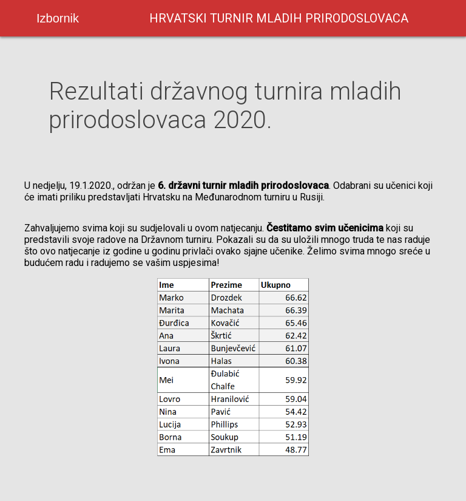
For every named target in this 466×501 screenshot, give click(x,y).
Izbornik (57, 18)
